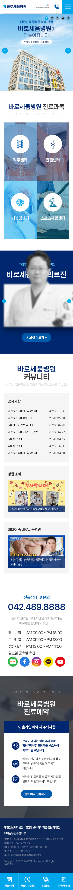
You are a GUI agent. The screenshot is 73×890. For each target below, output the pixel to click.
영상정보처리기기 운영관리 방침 (42, 827)
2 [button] (52, 18)
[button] (68, 51)
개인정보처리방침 (13, 827)
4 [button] (63, 18)
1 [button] (46, 18)
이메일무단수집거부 (15, 833)
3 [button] (57, 18)
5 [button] (68, 18)
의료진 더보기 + (36, 337)
